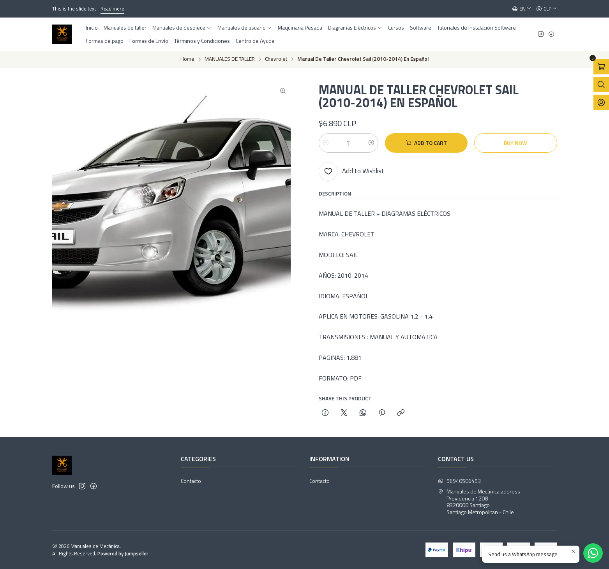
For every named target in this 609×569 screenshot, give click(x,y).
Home (187, 59)
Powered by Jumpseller (122, 553)
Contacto (191, 481)
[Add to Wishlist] (351, 171)
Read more (112, 8)
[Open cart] (601, 66)
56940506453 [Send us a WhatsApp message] (459, 481)
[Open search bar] (601, 84)
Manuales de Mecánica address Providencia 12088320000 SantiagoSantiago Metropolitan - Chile (479, 501)
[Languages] (521, 9)
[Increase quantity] (371, 143)
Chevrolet (276, 59)
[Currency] (546, 9)
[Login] (601, 102)
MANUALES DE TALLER (230, 59)
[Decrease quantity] (325, 143)
